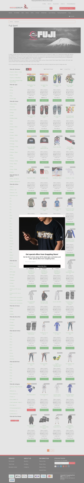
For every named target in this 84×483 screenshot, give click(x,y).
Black (12, 129)
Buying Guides (56, 3)
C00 (12, 241)
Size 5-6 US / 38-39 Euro (16, 300)
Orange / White (14, 146)
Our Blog (44, 3)
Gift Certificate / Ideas (16, 402)
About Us (49, 3)
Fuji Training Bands (31, 394)
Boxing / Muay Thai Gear (16, 387)
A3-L (12, 258)
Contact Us (63, 3)
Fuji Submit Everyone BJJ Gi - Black (70, 427)
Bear (12, 87)
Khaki (12, 115)
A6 (11, 246)
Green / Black (14, 126)
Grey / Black (14, 163)
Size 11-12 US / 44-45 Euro (15, 289)
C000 (12, 356)
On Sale (37, 12)
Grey (12, 166)
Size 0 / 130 (13, 189)
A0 (11, 381)
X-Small (12, 286)
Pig (11, 95)
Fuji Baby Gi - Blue (57, 178)
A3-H (12, 255)
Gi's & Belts (16, 12)
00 (11, 232)
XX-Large (13, 271)
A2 (11, 336)
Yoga (69, 12)
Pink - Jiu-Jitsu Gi (15, 178)
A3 (11, 333)
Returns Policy (42, 467)
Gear (22, 12)
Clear (18, 420)
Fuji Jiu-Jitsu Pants (57, 301)
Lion (12, 93)
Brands (10, 12)
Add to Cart (31, 100)
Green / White (14, 135)
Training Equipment (61, 12)
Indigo (12, 112)
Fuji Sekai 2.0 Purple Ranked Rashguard (44, 272)
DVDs (32, 12)
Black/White (14, 104)
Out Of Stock (31, 410)
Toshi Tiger (13, 98)
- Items (66, 8)
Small (12, 283)
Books (27, 12)
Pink (12, 121)
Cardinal (13, 106)
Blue (12, 155)
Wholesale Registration (71, 3)
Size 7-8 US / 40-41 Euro (16, 297)
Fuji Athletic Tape (44, 178)
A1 (11, 339)
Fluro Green (13, 109)
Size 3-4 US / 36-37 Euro (16, 303)
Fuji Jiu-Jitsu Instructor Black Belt (70, 148)
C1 (11, 229)
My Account (11, 461)
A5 (11, 249)
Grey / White (14, 169)
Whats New (44, 12)
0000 (12, 243)
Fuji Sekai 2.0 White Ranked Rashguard (57, 272)
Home (11, 21)
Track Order (11, 464)
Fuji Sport (17, 21)
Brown (12, 138)
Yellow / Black (14, 152)
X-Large (13, 274)
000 (12, 238)
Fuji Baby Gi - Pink (70, 178)
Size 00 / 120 (14, 192)
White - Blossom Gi (15, 181)
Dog (12, 90)
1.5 (11, 215)
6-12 (12, 263)
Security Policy (42, 470)
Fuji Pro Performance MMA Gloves (44, 427)
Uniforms (14, 410)
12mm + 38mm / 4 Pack (16, 72)
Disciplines (14, 393)
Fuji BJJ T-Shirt (31, 208)
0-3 (11, 269)
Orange (12, 143)
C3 (11, 218)
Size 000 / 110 (14, 195)
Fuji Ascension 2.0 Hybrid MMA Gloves (70, 303)
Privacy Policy (42, 464)
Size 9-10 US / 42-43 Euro (15, 294)
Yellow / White (14, 160)
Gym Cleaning (52, 12)
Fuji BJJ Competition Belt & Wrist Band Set (57, 365)
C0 (11, 235)
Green (12, 132)
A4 (11, 252)
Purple (12, 149)
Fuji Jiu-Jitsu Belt (57, 147)
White (12, 172)
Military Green (14, 118)
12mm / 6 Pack (14, 74)
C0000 (12, 359)
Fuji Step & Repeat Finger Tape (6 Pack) (16, 81)
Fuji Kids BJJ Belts (31, 178)
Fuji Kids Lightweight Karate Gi (70, 272)
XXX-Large (13, 266)
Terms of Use (42, 461)
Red (12, 124)
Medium (13, 280)
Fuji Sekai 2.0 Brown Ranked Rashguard (31, 272)
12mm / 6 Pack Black (16, 77)
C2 (11, 223)
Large (12, 277)
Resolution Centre (13, 467)
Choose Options (57, 100)
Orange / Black (14, 141)
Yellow (12, 158)
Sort (61, 69)
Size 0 (12, 187)
